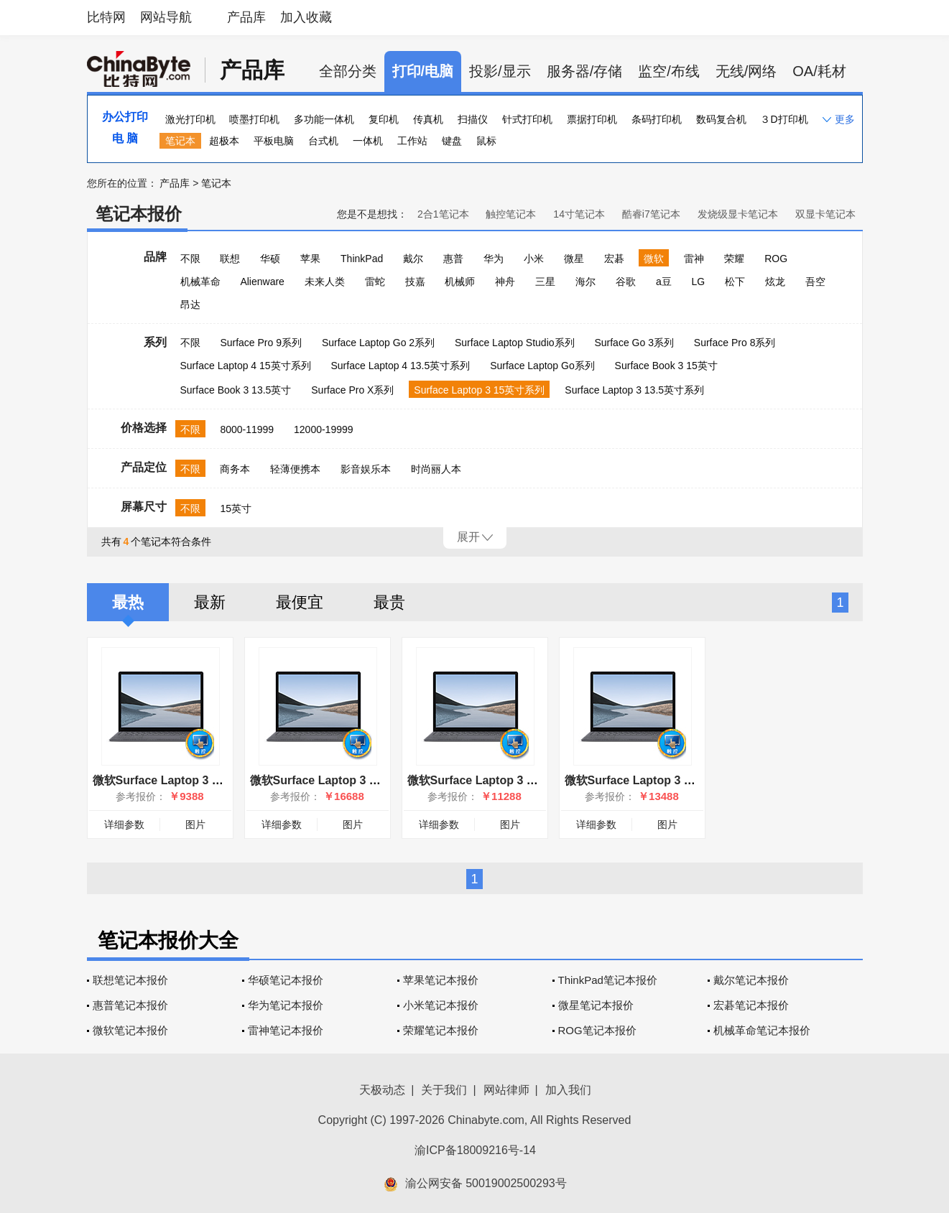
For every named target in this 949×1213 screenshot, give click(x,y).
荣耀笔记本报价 (440, 1030)
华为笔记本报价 (285, 1005)
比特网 (106, 17)
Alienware (262, 281)
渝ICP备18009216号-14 (475, 1150)
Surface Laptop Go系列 (542, 365)
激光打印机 (190, 119)
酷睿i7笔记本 (651, 214)
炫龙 (775, 281)
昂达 (190, 304)
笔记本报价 (139, 213)
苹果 (310, 258)
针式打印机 (527, 119)
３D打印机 (783, 119)
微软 (654, 258)
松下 (735, 281)
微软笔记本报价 (130, 1030)
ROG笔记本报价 (597, 1030)
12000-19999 (323, 429)
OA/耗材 (819, 71)
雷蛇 (375, 281)
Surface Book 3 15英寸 (666, 365)
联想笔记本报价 (130, 980)
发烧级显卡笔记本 (738, 214)
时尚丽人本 (436, 469)
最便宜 (299, 602)
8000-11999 (247, 429)
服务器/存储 (585, 71)
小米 (534, 258)
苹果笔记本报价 (440, 980)
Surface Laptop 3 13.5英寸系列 (634, 390)
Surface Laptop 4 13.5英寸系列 (401, 365)
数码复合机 (721, 119)
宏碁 (614, 258)
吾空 (815, 281)
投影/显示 (500, 71)
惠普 (453, 258)
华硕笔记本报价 (285, 980)
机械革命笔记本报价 (761, 1030)
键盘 (452, 141)
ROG (775, 258)
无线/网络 (746, 71)
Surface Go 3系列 (634, 342)
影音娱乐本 (366, 469)
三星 (545, 281)
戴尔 (413, 258)
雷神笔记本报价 (285, 1030)
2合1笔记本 (443, 214)
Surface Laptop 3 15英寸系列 (479, 390)
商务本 (235, 469)
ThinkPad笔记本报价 (607, 980)
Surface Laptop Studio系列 (515, 342)
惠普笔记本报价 (130, 1005)
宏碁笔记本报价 (751, 1005)
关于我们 (444, 1090)
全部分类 (347, 71)
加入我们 (568, 1090)
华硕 (270, 258)
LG (698, 281)
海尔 (585, 281)
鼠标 (486, 141)
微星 (574, 258)
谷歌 (626, 281)
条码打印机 (656, 119)
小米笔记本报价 (440, 1005)
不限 (190, 258)
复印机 (384, 119)
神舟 (505, 281)
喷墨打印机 (254, 119)
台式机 (323, 141)
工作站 (412, 141)
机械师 (460, 281)
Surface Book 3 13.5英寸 (236, 390)
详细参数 (124, 824)
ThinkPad (362, 258)
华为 (493, 258)
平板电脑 (274, 141)
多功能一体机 (324, 119)
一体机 (368, 141)
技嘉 (415, 281)
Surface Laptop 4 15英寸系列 (245, 365)
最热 (128, 602)
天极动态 (382, 1090)
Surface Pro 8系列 (735, 342)
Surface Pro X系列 (352, 390)
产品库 (246, 17)
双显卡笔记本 (825, 214)
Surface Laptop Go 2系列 (378, 342)
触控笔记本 (511, 214)
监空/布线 (669, 71)
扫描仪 (473, 119)
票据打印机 (592, 119)
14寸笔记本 (579, 214)
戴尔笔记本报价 (751, 980)
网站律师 (506, 1090)
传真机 (428, 119)
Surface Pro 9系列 (261, 342)
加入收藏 (306, 17)
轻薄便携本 (295, 469)
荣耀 (734, 258)
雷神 (694, 258)
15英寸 (235, 508)
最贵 (389, 602)
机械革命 (200, 281)
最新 (210, 602)
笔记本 (180, 141)
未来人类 (325, 281)
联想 (230, 258)
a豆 (664, 281)
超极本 (224, 141)
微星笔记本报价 (596, 1005)
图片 (195, 824)
